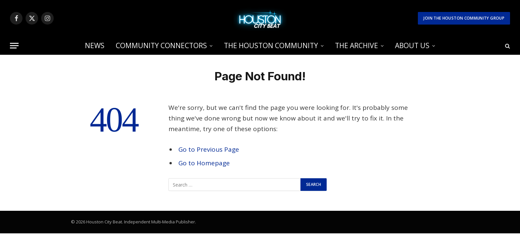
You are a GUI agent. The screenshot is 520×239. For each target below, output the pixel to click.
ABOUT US (412, 45)
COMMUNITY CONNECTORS (161, 45)
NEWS (94, 45)
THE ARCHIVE (356, 45)
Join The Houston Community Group (463, 18)
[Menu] (14, 45)
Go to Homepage (204, 163)
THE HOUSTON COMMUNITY (271, 45)
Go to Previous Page (208, 149)
